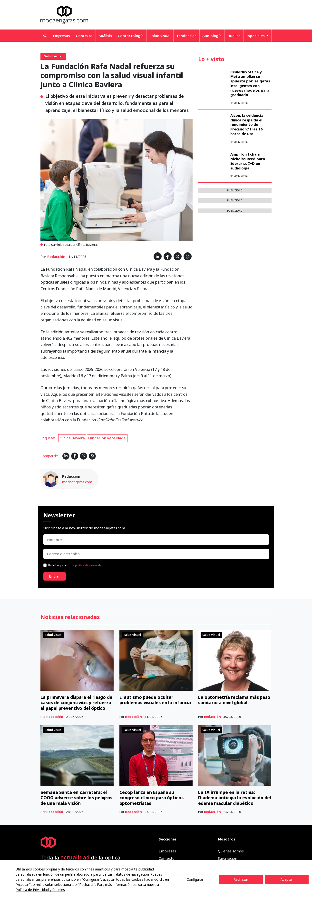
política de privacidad (89, 565)
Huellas (233, 35)
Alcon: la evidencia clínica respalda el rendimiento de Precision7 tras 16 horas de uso (246, 124)
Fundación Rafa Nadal (107, 438)
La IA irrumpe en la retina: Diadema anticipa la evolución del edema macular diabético (234, 686)
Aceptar (287, 879)
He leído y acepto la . (76, 565)
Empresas (61, 35)
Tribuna (165, 822)
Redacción (56, 256)
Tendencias (186, 35)
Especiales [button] (256, 35)
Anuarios (166, 859)
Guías (163, 844)
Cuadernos (168, 837)
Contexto (84, 35)
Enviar (54, 576)
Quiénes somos (231, 740)
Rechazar (241, 879)
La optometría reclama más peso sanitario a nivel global (234, 644)
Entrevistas (168, 815)
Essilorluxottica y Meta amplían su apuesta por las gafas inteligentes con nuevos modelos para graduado (250, 83)
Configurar (195, 879)
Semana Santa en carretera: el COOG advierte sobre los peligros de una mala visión (76, 686)
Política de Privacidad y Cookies (40, 889)
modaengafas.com (77, 482)
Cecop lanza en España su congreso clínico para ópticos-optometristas (152, 686)
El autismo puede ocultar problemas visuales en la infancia (155, 644)
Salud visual (159, 35)
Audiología (212, 35)
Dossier (165, 851)
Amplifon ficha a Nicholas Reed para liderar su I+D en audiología (247, 161)
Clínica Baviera (72, 438)
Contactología (131, 35)
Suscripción (227, 747)
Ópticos (165, 829)
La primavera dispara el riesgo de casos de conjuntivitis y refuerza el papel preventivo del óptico (76, 647)
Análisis (105, 35)
